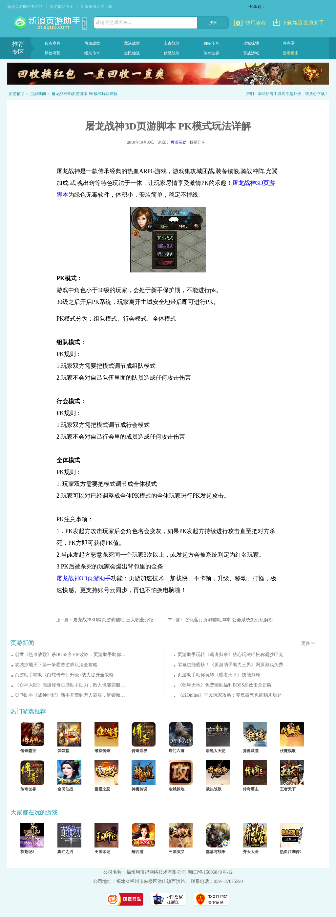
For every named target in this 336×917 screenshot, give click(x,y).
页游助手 (48, 23)
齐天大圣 (251, 851)
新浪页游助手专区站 (25, 6)
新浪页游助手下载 (96, 6)
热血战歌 (92, 43)
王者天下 (288, 789)
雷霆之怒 (102, 789)
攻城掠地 (251, 43)
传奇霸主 (251, 789)
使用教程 (255, 23)
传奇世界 (211, 53)
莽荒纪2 (27, 851)
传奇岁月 (52, 43)
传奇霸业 (28, 750)
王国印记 (102, 851)
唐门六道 (176, 750)
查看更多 (291, 53)
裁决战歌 (132, 43)
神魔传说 (139, 789)
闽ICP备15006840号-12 (210, 872)
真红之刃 (65, 851)
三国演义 (176, 851)
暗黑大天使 (215, 750)
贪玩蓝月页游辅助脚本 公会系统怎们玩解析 (229, 619)
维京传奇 (92, 53)
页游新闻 (38, 93)
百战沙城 (251, 53)
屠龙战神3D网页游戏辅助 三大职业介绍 (113, 619)
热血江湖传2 (291, 851)
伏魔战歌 (171, 53)
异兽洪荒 (52, 53)
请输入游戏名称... (113, 22)
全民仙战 (132, 53)
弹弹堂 (289, 43)
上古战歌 (171, 43)
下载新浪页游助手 (303, 23)
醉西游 (137, 851)
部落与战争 (215, 851)
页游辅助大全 (62, 6)
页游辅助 (17, 93)
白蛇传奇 (211, 43)
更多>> (308, 643)
